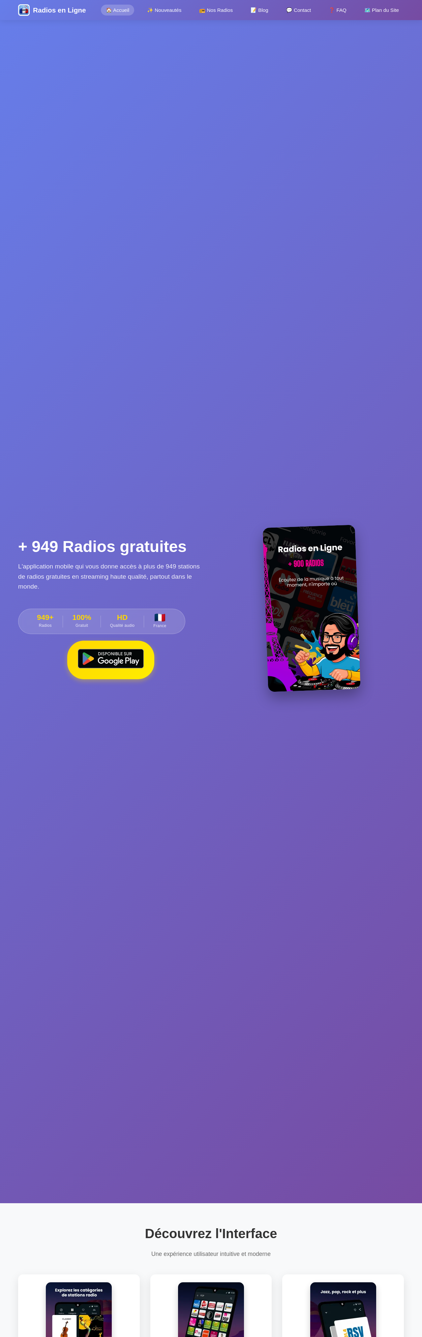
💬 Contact (298, 10)
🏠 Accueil (117, 10)
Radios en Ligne (59, 10)
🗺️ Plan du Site (381, 10)
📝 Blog (259, 10)
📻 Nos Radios (216, 10)
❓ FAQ (338, 10)
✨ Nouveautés (164, 10)
